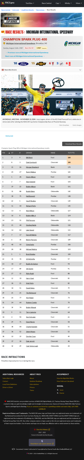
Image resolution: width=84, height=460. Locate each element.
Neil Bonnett (30, 196)
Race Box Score (9, 70)
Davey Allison (31, 177)
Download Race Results (72, 144)
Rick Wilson (30, 211)
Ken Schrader (31, 317)
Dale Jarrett (30, 341)
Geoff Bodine (31, 201)
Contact (5, 381)
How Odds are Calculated (65, 381)
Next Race (73, 24)
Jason (60, 390)
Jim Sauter (29, 269)
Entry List (8, 136)
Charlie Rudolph (31, 327)
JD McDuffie (30, 259)
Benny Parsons (31, 240)
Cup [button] (57, 3)
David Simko (30, 288)
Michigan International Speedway (20, 43)
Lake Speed (30, 230)
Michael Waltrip (31, 249)
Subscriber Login (8, 378)
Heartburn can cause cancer (42, 444)
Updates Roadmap (36, 381)
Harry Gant (30, 278)
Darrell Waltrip (31, 235)
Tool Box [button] (29, 3)
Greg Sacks (30, 244)
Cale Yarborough (32, 346)
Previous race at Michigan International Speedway (28, 52)
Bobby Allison (31, 187)
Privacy (32, 387)
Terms (32, 390)
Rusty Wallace (31, 172)
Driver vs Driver (8, 387)
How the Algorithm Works (65, 378)
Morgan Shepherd (32, 167)
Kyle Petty (30, 283)
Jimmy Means (30, 332)
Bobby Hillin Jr (31, 215)
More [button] (78, 3)
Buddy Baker (30, 191)
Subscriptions (34, 384)
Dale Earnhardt (31, 162)
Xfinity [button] (67, 3)
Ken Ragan (30, 298)
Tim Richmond (31, 293)
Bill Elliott (29, 158)
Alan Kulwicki (30, 182)
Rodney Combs (31, 302)
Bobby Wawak (31, 307)
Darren (60, 393)
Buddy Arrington (32, 264)
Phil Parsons (30, 220)
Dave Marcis (30, 322)
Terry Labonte (31, 312)
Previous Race (59, 24)
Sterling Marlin (31, 225)
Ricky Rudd (30, 273)
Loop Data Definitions (10, 384)
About (32, 378)
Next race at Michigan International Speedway (24, 56)
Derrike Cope (31, 336)
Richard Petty (31, 206)
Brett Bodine (30, 254)
